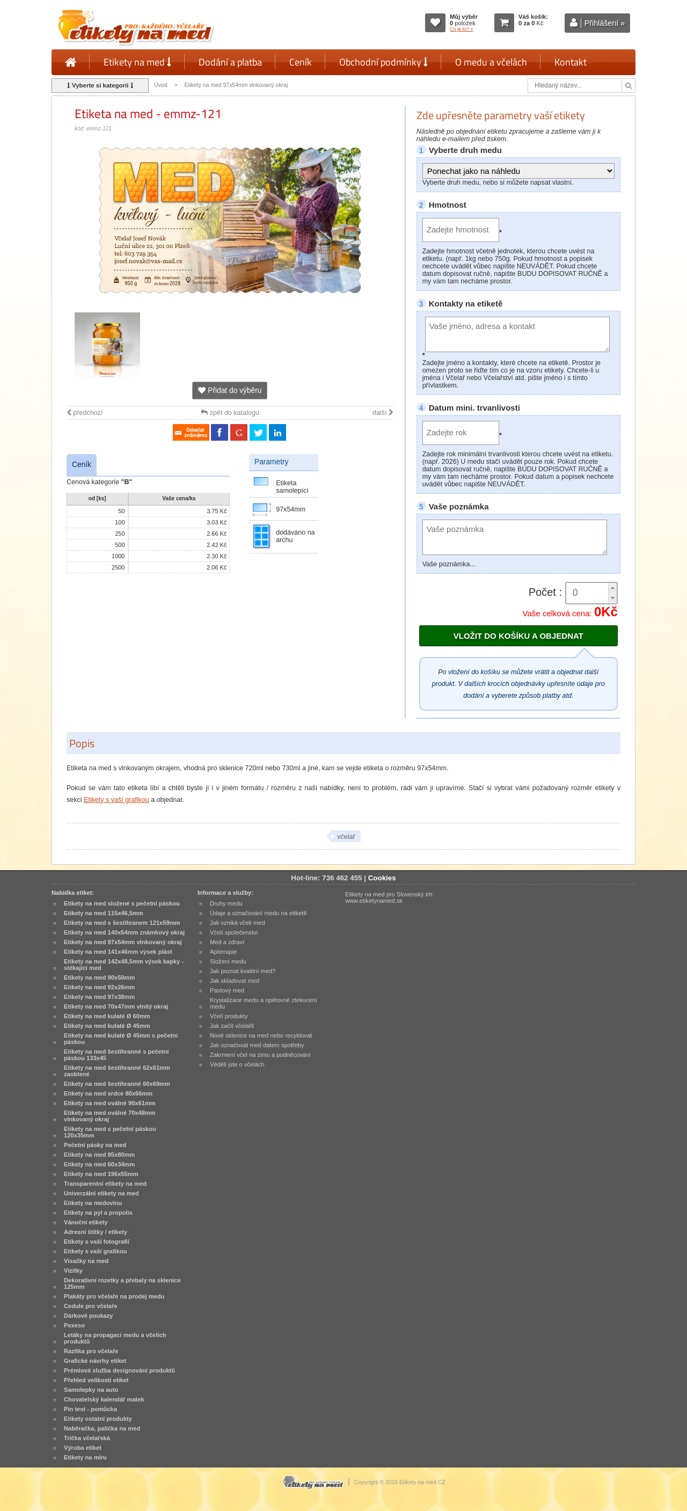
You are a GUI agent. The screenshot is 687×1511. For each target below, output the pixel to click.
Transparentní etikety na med (105, 1183)
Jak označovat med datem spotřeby (257, 1045)
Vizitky (73, 1270)
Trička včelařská (87, 1438)
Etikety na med (137, 62)
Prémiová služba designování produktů (119, 1370)
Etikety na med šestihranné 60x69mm (117, 1084)
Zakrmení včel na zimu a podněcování (260, 1055)
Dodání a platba (230, 62)
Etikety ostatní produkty (98, 1418)
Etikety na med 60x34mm (99, 1164)
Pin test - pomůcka (90, 1409)
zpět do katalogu (230, 413)
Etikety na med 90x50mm (99, 977)
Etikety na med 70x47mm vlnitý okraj (116, 1006)
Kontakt (570, 62)
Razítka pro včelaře (91, 1351)
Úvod (160, 85)
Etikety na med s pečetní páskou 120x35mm (110, 1132)
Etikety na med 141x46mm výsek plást (118, 951)
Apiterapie (223, 951)
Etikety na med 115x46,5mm (103, 913)
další (382, 413)
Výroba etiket (82, 1447)
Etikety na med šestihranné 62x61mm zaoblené (117, 1070)
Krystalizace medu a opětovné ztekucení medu (263, 1003)
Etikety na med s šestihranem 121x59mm (122, 922)
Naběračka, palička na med (102, 1428)
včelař (346, 837)
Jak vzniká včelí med (237, 922)
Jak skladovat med (234, 980)
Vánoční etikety (86, 1222)
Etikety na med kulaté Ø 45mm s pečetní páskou (121, 1038)
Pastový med (227, 990)
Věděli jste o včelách (237, 1064)
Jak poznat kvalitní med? (242, 971)
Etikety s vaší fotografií (96, 1241)
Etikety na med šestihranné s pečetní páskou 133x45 (116, 1054)
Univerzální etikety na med (101, 1193)
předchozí (85, 413)
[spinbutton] (591, 593)
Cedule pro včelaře (91, 1306)
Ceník (300, 62)
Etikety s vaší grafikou (116, 800)
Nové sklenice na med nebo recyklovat (261, 1035)
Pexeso (74, 1325)
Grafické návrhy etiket (95, 1360)
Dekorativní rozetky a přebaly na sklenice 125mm (122, 1283)
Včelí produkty (229, 1016)
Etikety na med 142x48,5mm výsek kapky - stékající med (124, 964)
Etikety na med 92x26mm (99, 987)
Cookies (382, 878)
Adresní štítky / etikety (95, 1232)
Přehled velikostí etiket (96, 1380)
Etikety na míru (85, 1457)
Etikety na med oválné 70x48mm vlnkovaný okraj (110, 1115)
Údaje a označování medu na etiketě (258, 913)
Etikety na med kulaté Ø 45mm (107, 1026)
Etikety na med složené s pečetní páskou (122, 903)
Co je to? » (461, 29)
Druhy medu (226, 903)
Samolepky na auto (91, 1389)
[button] (612, 588)
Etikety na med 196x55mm (101, 1174)
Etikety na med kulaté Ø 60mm (107, 1016)
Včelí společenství (234, 932)
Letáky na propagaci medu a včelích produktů (115, 1338)
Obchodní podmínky (383, 62)
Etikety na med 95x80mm (99, 1154)
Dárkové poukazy (88, 1315)
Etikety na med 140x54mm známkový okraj (124, 932)
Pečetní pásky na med (95, 1145)
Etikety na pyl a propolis (98, 1212)
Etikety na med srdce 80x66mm (108, 1093)
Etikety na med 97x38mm (99, 997)
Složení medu (228, 961)
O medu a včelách (491, 62)
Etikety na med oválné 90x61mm (110, 1103)
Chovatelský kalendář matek (104, 1399)
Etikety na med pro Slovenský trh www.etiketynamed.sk (389, 897)
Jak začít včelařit (232, 1026)
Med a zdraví (227, 942)
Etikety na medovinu (93, 1203)
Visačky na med (86, 1261)
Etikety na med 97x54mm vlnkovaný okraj (237, 85)
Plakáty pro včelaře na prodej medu (114, 1296)
